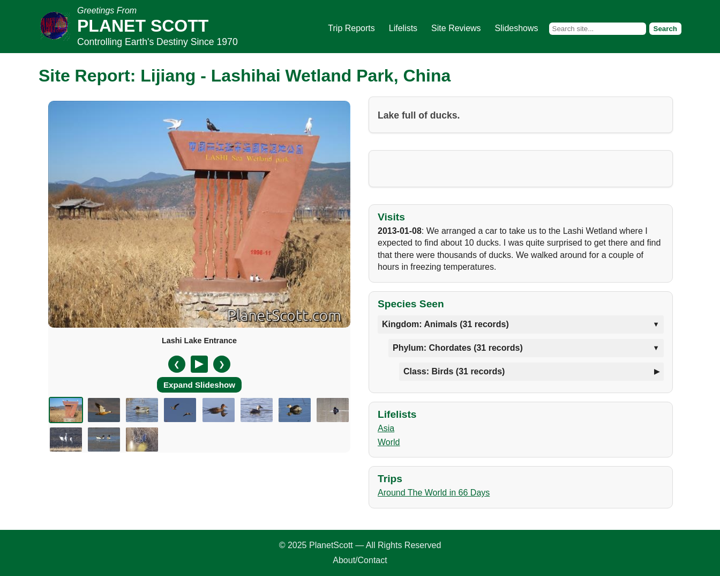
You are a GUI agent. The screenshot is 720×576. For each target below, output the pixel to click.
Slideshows (516, 28)
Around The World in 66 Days (434, 492)
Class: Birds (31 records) (454, 371)
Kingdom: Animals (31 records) (445, 324)
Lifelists (403, 28)
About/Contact (360, 560)
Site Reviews (456, 28)
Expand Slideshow (199, 384)
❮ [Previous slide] (177, 364)
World (389, 442)
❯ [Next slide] (222, 364)
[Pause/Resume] (199, 364)
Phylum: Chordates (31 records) (458, 347)
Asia (386, 428)
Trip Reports (351, 28)
